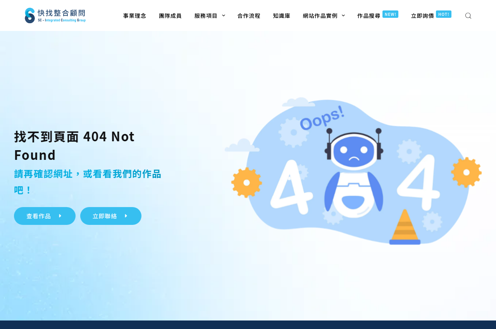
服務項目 (211, 15)
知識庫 (282, 15)
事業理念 (134, 15)
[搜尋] (468, 16)
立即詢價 (431, 14)
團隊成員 (170, 15)
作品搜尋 (377, 14)
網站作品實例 (325, 15)
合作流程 (249, 15)
